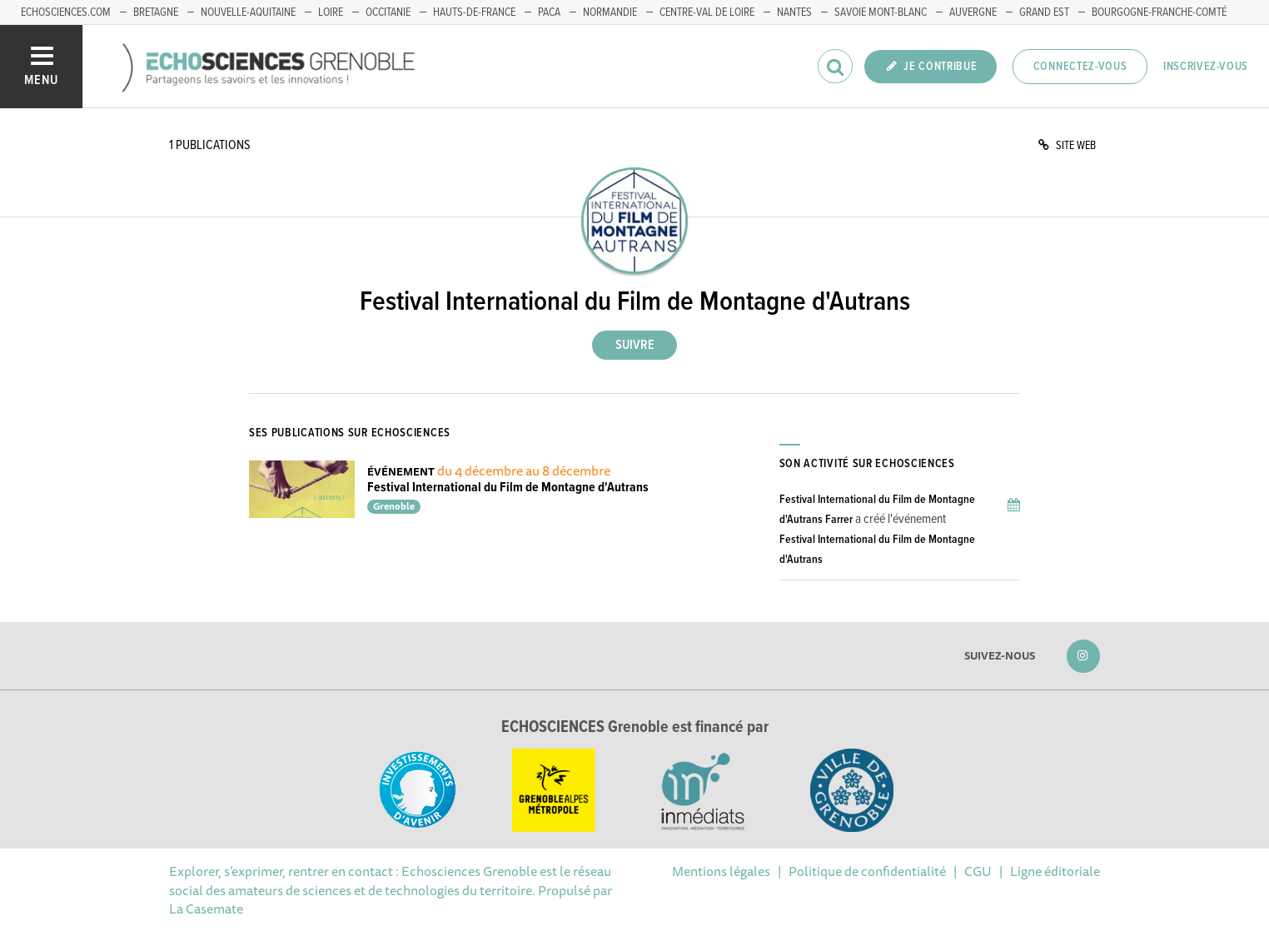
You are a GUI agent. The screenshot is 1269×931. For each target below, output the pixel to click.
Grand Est (1044, 12)
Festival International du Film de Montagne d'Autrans (508, 487)
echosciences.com (66, 12)
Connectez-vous (1080, 66)
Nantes (794, 12)
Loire (330, 12)
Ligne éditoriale (1055, 871)
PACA (549, 12)
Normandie (610, 12)
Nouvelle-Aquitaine (248, 12)
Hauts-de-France (474, 12)
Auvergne (973, 12)
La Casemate (206, 908)
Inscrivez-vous (1205, 66)
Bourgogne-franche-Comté (1159, 12)
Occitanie (388, 12)
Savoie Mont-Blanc (880, 12)
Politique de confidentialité (867, 871)
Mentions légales (721, 871)
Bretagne (155, 12)
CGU (978, 871)
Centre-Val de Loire (706, 12)
